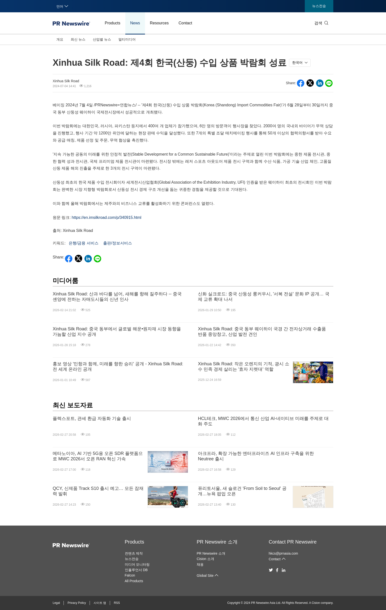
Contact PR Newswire (293, 542)
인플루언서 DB (136, 570)
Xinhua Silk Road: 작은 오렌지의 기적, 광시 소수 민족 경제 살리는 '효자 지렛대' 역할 (243, 366)
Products (112, 23)
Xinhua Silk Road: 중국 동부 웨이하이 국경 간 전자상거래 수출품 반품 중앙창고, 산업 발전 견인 (262, 331)
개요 (59, 39)
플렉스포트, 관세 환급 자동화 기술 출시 (92, 418)
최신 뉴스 (78, 39)
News (135, 23)
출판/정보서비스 (117, 243)
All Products (134, 581)
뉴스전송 (319, 6)
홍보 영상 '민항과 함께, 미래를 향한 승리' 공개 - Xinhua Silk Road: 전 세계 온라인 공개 (118, 366)
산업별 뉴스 (102, 39)
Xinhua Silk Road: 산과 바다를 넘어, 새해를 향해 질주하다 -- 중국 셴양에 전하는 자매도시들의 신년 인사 (117, 296)
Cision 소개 (205, 559)
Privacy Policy (76, 603)
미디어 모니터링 (137, 564)
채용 (200, 564)
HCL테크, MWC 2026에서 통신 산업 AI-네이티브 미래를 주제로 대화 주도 (263, 421)
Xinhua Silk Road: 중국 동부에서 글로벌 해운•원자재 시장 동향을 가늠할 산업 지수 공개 (117, 331)
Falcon (130, 575)
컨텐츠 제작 (134, 553)
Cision (316, 603)
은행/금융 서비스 (83, 243)
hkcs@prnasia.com (283, 553)
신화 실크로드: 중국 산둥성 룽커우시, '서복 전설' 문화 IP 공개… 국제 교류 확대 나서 (263, 296)
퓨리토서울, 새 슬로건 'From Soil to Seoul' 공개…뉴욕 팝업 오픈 (242, 491)
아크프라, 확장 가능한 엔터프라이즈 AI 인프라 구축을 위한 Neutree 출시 (256, 456)
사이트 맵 (100, 603)
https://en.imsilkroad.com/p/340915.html (106, 217)
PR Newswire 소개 (217, 542)
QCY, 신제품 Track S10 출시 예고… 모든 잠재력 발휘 (98, 491)
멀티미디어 (127, 39)
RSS (117, 603)
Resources (159, 23)
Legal (56, 603)
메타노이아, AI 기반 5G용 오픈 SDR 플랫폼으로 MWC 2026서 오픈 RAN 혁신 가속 (98, 456)
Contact (185, 23)
